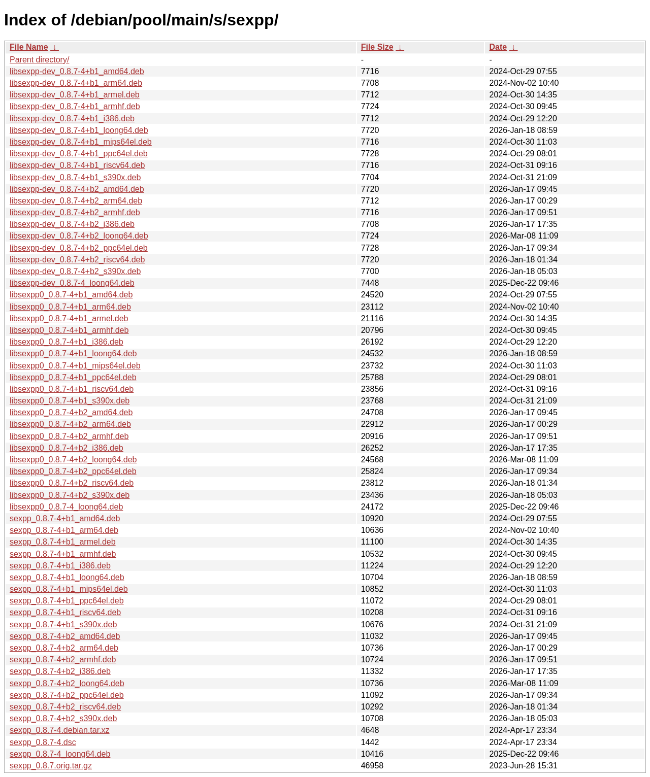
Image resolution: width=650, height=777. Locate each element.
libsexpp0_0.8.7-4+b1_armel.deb (69, 318)
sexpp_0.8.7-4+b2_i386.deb (60, 671)
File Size (377, 47)
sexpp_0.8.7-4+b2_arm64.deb (64, 648)
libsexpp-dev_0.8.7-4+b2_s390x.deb (75, 271)
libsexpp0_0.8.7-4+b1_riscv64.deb (72, 389)
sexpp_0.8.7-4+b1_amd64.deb (65, 518)
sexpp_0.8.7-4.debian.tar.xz (60, 730)
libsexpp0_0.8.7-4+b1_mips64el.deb (75, 365)
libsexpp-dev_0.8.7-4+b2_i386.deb (72, 224)
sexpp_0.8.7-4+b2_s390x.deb (63, 718)
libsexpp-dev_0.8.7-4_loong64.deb (72, 283)
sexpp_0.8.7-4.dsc (43, 742)
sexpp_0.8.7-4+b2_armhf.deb (63, 659)
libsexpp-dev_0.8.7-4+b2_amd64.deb (77, 189)
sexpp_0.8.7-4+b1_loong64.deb (67, 577)
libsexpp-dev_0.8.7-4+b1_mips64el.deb (81, 142)
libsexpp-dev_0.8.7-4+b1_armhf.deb (75, 106)
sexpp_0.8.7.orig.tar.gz (51, 765)
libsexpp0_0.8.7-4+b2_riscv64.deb (72, 483)
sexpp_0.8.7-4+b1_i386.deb (60, 565)
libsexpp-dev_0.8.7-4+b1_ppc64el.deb (79, 153)
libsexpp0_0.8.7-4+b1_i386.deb (66, 341)
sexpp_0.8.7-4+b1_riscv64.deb (65, 612)
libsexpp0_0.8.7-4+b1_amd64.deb (71, 294)
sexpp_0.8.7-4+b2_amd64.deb (65, 636)
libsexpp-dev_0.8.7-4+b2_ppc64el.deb (79, 248)
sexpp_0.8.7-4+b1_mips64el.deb (69, 589)
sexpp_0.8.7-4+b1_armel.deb (63, 541)
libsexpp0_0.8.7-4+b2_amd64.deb (71, 412)
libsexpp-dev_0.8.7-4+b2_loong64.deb (79, 235)
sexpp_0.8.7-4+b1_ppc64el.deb (67, 600)
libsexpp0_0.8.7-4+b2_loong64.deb (73, 459)
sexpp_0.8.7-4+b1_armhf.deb (63, 554)
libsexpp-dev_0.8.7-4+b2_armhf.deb (75, 212)
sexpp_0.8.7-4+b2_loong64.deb (67, 683)
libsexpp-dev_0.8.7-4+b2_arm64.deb (76, 200)
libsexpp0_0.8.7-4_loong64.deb (66, 506)
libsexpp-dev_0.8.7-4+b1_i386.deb (72, 118)
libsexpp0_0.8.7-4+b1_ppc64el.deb (73, 377)
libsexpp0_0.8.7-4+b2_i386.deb (66, 448)
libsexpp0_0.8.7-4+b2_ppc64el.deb (73, 471)
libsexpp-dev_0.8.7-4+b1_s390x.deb (75, 177)
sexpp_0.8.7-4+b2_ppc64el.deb (67, 695)
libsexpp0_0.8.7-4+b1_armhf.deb (69, 330)
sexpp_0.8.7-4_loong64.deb (60, 754)
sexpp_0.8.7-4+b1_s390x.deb (63, 624)
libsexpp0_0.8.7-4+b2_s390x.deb (69, 495)
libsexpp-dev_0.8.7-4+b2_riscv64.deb (77, 259)
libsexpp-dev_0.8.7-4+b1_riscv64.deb (77, 165)
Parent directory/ (39, 59)
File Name (29, 47)
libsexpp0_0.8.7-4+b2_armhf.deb (69, 436)
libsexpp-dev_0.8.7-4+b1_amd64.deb (77, 71)
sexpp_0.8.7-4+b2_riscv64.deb (65, 706)
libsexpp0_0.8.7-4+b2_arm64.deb (70, 424)
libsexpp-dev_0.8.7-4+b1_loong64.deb (79, 130)
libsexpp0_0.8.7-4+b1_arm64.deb (70, 306)
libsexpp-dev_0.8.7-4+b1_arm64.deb (76, 83)
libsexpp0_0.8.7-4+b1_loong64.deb (73, 353)
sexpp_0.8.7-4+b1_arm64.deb (64, 530)
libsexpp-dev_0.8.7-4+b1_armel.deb (75, 94)
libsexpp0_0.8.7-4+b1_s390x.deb (69, 400)
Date (498, 47)
